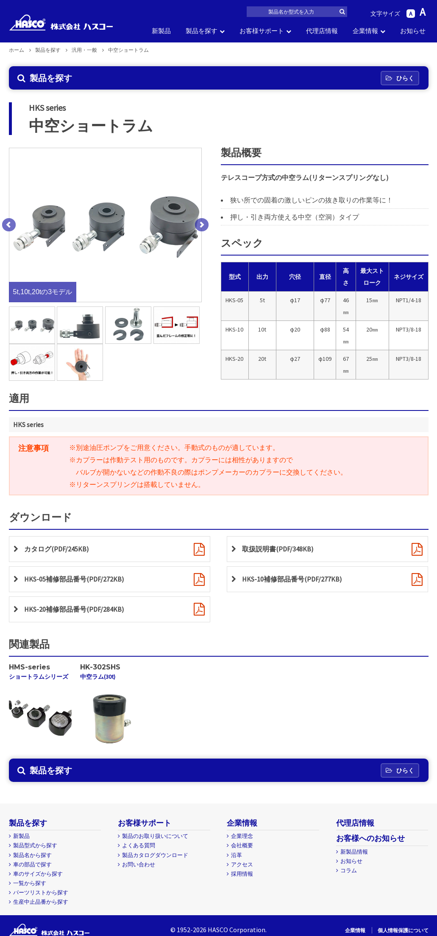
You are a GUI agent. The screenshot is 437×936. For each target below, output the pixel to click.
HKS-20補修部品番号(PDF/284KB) (74, 609)
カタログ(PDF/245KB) (56, 549)
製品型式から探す (35, 845)
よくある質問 (138, 845)
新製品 (161, 31)
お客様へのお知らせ (370, 838)
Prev (9, 225)
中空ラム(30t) (97, 677)
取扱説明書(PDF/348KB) (277, 549)
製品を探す (201, 31)
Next (202, 225)
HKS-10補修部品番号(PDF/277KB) (292, 579)
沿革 (236, 855)
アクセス (242, 864)
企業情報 (365, 31)
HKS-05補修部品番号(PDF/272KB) (74, 579)
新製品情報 (354, 851)
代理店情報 (322, 31)
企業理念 (242, 836)
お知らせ (413, 31)
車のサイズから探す (38, 873)
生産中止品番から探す (40, 901)
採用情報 (242, 873)
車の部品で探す (32, 864)
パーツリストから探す (40, 892)
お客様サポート (261, 31)
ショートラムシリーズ (38, 677)
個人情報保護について (403, 930)
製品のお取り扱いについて (155, 836)
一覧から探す (29, 883)
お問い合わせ (138, 864)
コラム (348, 870)
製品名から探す (32, 855)
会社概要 (242, 845)
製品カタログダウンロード (155, 855)
